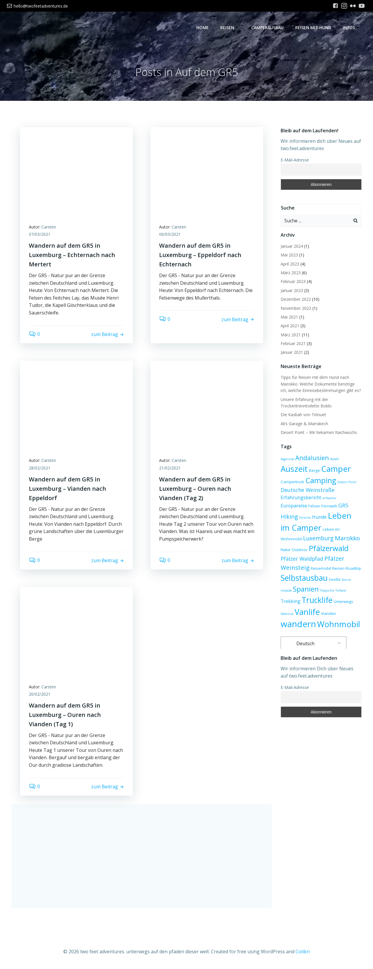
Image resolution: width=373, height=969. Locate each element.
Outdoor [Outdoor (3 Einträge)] (299, 549)
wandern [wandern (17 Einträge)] (298, 624)
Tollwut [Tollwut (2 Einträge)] (340, 590)
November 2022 (296, 308)
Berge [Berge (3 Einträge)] (314, 470)
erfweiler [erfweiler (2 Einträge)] (329, 498)
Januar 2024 (292, 246)
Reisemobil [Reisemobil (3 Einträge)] (321, 568)
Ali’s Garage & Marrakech (304, 423)
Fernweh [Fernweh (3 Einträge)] (329, 506)
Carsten (48, 227)
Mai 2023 (289, 255)
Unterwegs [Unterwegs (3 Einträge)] (343, 601)
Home (202, 28)
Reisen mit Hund (313, 28)
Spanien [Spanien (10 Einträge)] (306, 589)
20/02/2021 (39, 694)
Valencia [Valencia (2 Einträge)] (287, 614)
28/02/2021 (39, 468)
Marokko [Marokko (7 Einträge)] (347, 538)
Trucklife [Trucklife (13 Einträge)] (317, 600)
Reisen (230, 28)
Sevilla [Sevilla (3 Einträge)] (334, 579)
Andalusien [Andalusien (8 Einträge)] (312, 457)
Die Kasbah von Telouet (303, 414)
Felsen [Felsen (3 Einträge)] (314, 506)
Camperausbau (267, 28)
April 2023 (290, 264)
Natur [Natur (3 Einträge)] (286, 549)
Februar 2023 (293, 281)
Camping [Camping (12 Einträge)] (320, 480)
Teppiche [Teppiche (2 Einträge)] (327, 590)
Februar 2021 (293, 343)
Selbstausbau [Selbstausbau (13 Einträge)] (304, 577)
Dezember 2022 (296, 299)
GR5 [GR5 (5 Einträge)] (343, 505)
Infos (351, 28)
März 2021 (291, 334)
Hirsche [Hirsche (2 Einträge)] (305, 518)
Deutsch (301, 643)
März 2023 (291, 272)
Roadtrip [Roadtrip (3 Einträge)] (353, 568)
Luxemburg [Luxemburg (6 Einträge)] (318, 538)
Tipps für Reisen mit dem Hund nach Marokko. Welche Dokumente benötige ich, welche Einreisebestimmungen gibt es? (321, 384)
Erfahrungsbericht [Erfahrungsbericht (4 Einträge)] (301, 497)
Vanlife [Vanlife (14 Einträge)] (307, 611)
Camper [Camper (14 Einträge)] (336, 468)
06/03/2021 (170, 234)
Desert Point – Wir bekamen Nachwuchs (319, 432)
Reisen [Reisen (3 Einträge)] (338, 568)
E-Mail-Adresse (295, 160)
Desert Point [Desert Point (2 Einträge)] (346, 482)
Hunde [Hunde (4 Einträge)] (319, 517)
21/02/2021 (170, 468)
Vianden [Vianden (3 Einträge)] (328, 613)
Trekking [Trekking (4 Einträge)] (290, 601)
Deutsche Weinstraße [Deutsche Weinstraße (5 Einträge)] (308, 489)
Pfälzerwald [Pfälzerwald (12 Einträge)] (329, 548)
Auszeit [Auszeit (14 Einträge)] (294, 468)
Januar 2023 (292, 290)
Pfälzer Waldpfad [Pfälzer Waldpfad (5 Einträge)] (302, 558)
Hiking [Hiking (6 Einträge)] (289, 516)
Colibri (302, 952)
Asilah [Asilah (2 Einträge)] (334, 459)
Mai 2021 (289, 317)
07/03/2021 (39, 234)
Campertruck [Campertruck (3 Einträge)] (292, 481)
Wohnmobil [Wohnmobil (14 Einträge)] (338, 624)
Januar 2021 (292, 352)
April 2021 (290, 325)
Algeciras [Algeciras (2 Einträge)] (287, 459)
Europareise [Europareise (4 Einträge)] (294, 505)
